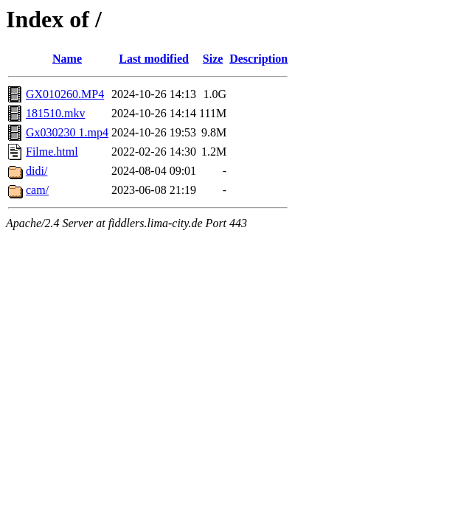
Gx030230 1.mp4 (67, 132)
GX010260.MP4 (65, 94)
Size (213, 58)
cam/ (37, 190)
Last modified (154, 58)
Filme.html (52, 151)
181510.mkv (55, 113)
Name (67, 58)
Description (258, 58)
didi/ (36, 170)
